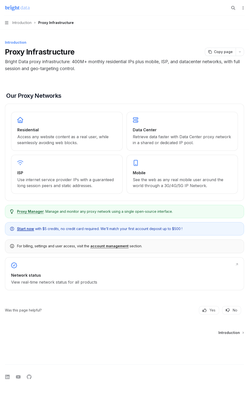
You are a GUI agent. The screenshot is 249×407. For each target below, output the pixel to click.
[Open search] (233, 8)
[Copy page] (220, 52)
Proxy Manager (30, 211)
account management (109, 246)
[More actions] (242, 7)
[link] (67, 131)
